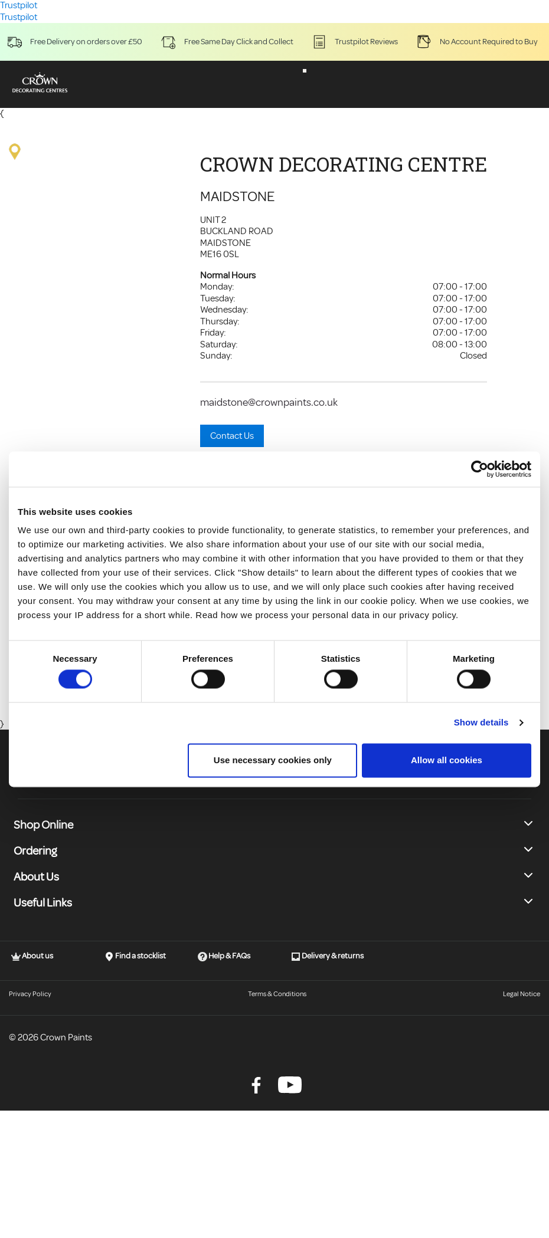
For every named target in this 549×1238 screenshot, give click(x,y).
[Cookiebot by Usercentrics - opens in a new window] (479, 469)
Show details (481, 723)
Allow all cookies (446, 760)
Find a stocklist (135, 956)
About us (32, 956)
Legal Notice (521, 994)
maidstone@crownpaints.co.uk (269, 402)
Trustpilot (18, 17)
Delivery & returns (327, 956)
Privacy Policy (30, 994)
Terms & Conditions (277, 994)
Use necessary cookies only (273, 760)
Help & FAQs (224, 956)
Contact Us (232, 436)
